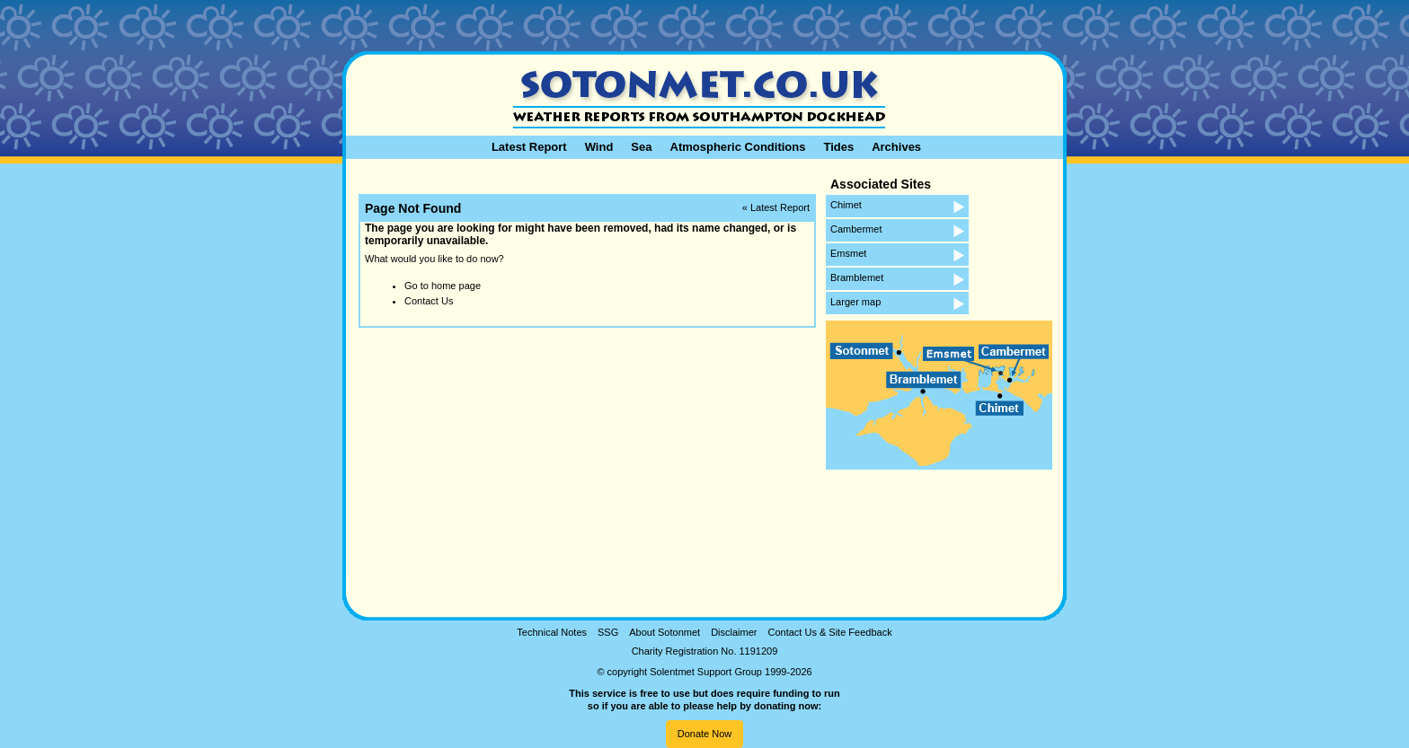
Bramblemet (856, 277)
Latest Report (529, 147)
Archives (896, 147)
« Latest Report (776, 207)
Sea (641, 147)
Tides (838, 147)
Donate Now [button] (705, 733)
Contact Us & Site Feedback (829, 632)
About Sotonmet (664, 632)
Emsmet (848, 253)
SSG (608, 632)
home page (456, 285)
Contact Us (428, 300)
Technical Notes (552, 632)
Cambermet (856, 229)
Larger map (855, 301)
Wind (599, 147)
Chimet (846, 204)
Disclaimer (734, 632)
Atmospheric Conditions (738, 147)
